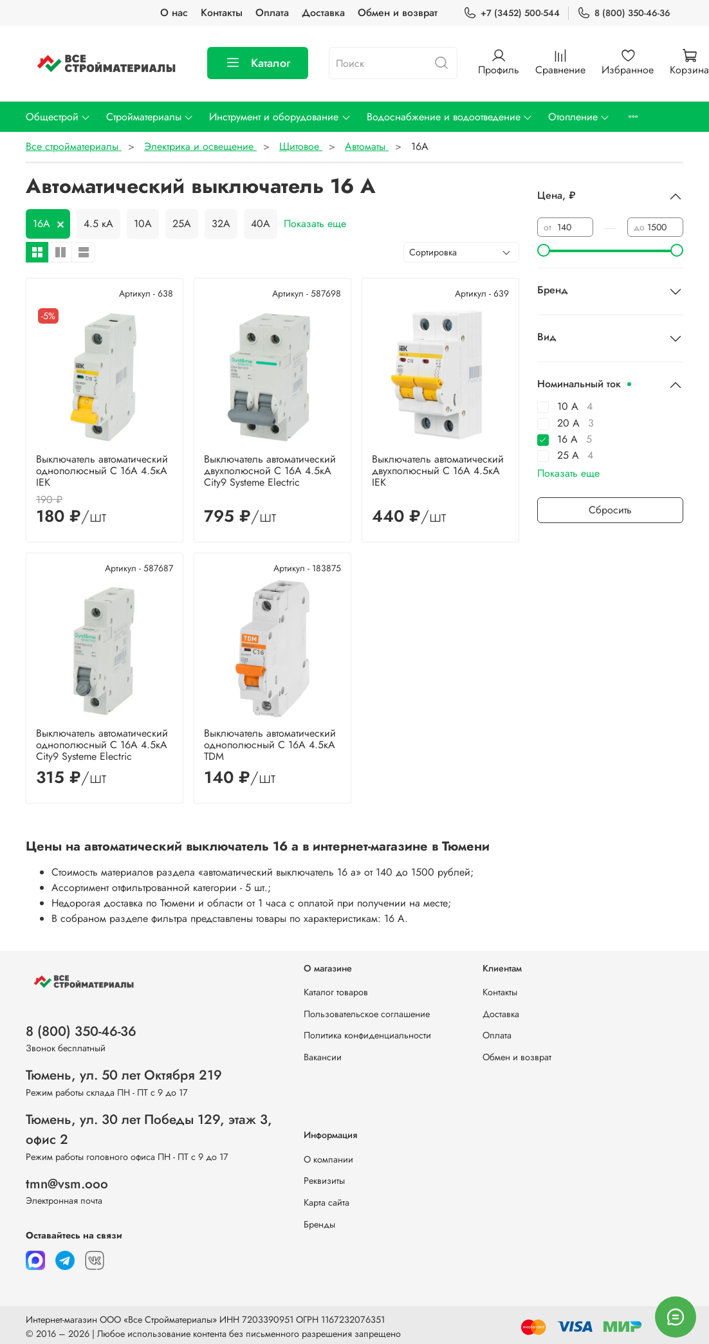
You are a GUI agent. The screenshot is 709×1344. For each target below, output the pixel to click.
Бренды (319, 1224)
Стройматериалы (150, 116)
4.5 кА (98, 223)
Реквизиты (324, 1180)
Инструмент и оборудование (280, 116)
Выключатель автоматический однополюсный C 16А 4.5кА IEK (102, 471)
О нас (174, 12)
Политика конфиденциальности (367, 1035)
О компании (328, 1159)
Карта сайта (326, 1202)
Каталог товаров (336, 992)
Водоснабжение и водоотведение (450, 116)
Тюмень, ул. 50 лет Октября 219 (124, 1075)
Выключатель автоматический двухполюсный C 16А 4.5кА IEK (438, 471)
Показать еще (315, 223)
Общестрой (58, 116)
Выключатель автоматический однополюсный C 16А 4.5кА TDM (270, 745)
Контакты (222, 12)
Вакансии (323, 1057)
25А (181, 223)
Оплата (272, 12)
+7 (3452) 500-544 (511, 13)
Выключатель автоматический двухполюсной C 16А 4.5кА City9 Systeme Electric (270, 471)
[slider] (543, 250)
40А (260, 223)
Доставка (323, 12)
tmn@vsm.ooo (67, 1183)
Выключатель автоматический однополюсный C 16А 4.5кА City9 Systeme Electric (102, 745)
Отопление (579, 116)
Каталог (257, 63)
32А (221, 223)
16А (41, 223)
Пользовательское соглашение (367, 1014)
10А (143, 223)
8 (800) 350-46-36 (623, 13)
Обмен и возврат (397, 12)
